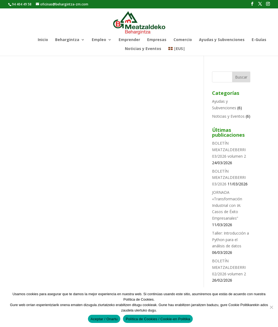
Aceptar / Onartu (104, 319)
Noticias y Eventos (143, 49)
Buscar (241, 77)
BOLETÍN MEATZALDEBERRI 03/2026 (229, 178)
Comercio (182, 40)
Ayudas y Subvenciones (222, 40)
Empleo (99, 40)
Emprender (129, 40)
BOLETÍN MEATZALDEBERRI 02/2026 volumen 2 (229, 267)
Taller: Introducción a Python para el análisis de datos (230, 240)
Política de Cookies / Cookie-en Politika (158, 319)
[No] (271, 307)
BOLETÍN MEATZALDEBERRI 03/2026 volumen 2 (229, 150)
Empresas (156, 40)
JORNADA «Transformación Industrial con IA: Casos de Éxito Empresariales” (227, 205)
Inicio (43, 40)
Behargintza (67, 40)
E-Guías (259, 40)
